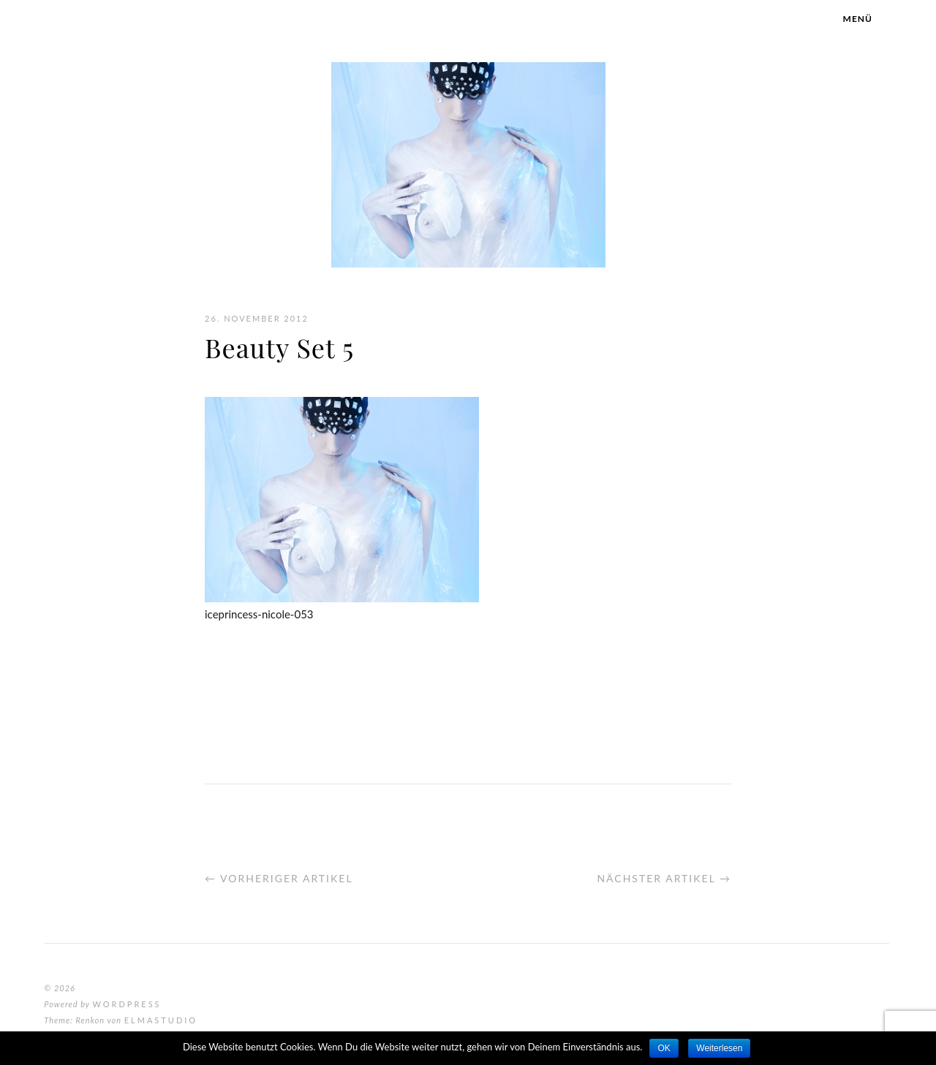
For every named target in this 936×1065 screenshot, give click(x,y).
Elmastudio (160, 1020)
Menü (857, 18)
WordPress (126, 1004)
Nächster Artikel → (664, 878)
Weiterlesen (719, 1048)
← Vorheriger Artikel (279, 878)
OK (663, 1048)
